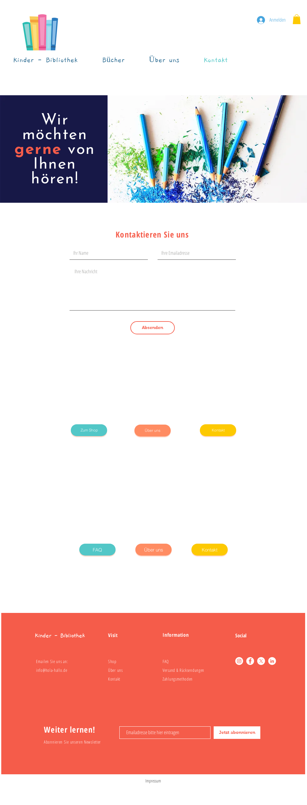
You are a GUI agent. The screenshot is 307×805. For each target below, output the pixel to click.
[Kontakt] (218, 430)
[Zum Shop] (89, 430)
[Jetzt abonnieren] (237, 732)
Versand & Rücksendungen (183, 670)
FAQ (166, 661)
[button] (297, 19)
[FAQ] (97, 550)
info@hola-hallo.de (51, 670)
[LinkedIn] (272, 661)
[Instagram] (239, 661)
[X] (261, 661)
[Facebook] (250, 661)
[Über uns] (152, 430)
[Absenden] (152, 327)
